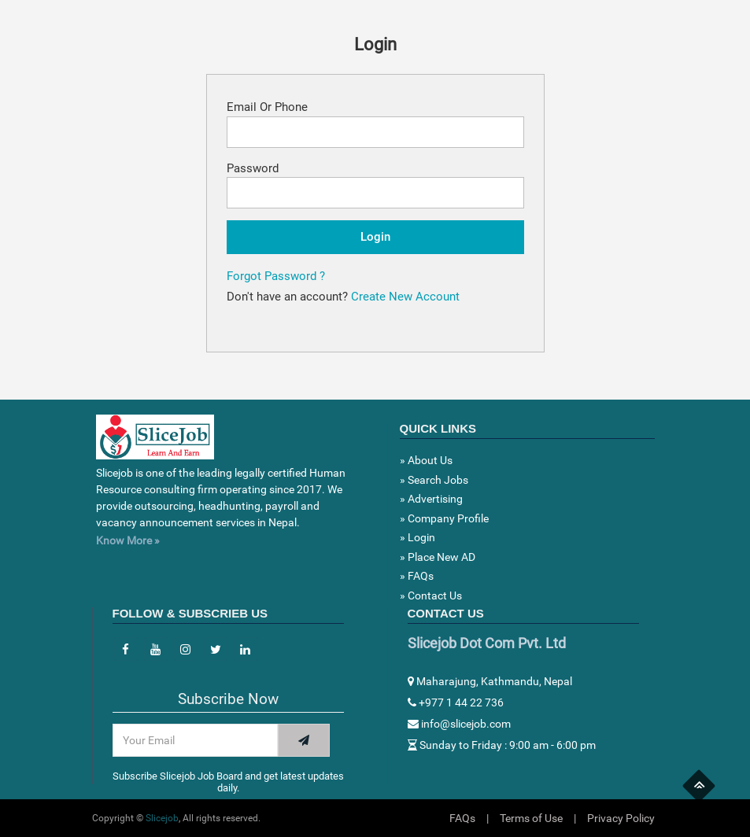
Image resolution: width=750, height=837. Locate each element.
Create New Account (405, 296)
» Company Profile (444, 518)
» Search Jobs (434, 480)
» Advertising (431, 498)
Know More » (128, 540)
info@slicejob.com (459, 723)
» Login (417, 537)
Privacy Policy (621, 818)
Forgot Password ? (276, 276)
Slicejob (162, 818)
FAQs (462, 818)
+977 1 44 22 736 (456, 702)
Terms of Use (531, 818)
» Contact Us (431, 595)
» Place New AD (437, 557)
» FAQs (417, 576)
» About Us (426, 460)
